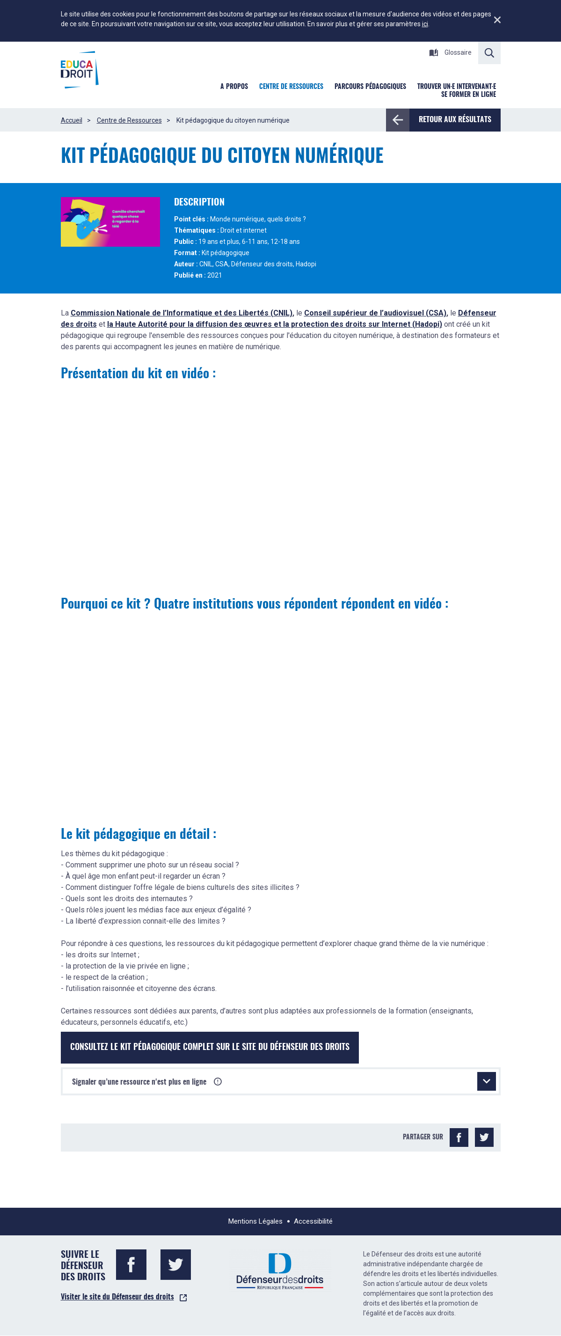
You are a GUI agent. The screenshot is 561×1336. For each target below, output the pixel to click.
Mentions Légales (255, 1221)
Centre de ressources (291, 87)
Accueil (71, 120)
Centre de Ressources (129, 120)
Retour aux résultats (450, 120)
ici (425, 24)
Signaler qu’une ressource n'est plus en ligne (284, 1081)
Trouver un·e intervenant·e (456, 87)
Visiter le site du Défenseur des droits (117, 1297)
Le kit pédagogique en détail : (138, 835)
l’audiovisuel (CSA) (412, 312)
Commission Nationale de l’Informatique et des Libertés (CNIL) (181, 312)
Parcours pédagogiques (370, 87)
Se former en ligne (468, 95)
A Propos (234, 87)
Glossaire (450, 52)
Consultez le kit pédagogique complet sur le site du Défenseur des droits (210, 1047)
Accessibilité (313, 1221)
